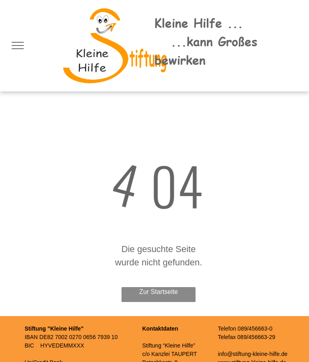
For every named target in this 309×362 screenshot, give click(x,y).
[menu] (17, 45)
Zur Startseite (158, 291)
